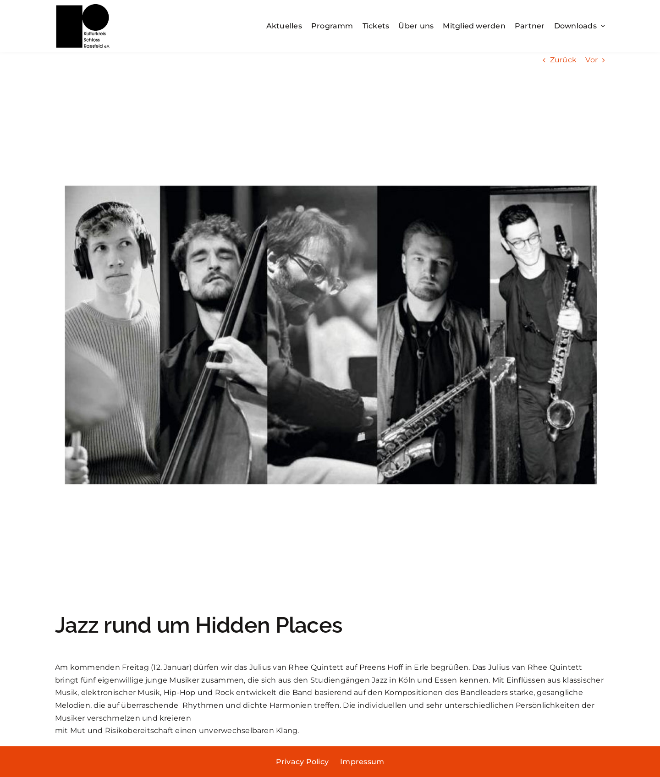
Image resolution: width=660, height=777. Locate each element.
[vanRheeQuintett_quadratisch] (330, 347)
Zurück (563, 59)
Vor (591, 59)
